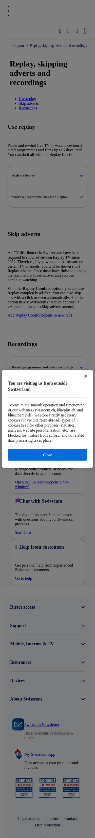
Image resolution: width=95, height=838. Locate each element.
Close (47, 455)
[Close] (85, 376)
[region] (47, 419)
